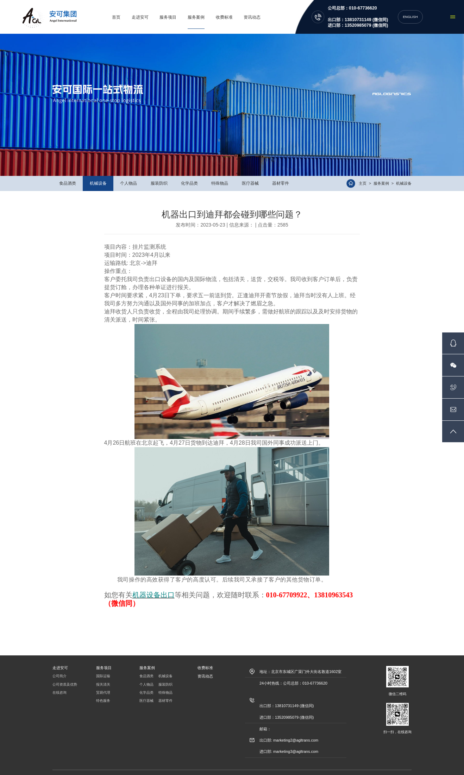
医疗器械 (250, 173)
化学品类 (189, 173)
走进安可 (141, 12)
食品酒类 (67, 173)
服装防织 (159, 173)
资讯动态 (253, 12)
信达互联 (322, 768)
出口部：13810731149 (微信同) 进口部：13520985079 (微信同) (358, 17)
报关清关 (103, 674)
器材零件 (280, 173)
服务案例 (197, 12)
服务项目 (169, 12)
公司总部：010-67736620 (352, 3)
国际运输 (103, 666)
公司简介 (59, 666)
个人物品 (128, 173)
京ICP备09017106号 (275, 768)
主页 (362, 174)
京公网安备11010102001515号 (235, 768)
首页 (118, 12)
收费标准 (225, 12)
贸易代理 (103, 683)
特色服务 (103, 691)
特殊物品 (219, 173)
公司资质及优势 (64, 674)
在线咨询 (59, 683)
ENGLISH (410, 12)
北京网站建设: (303, 768)
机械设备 (98, 173)
